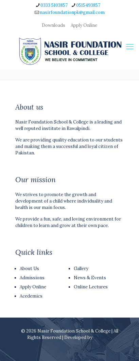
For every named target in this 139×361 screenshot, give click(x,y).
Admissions (32, 278)
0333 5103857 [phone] (54, 5)
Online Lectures (91, 287)
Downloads (53, 25)
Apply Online (84, 25)
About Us (29, 268)
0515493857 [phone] (88, 5)
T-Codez (102, 337)
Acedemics (31, 296)
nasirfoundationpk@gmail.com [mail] (72, 12)
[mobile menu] (130, 46)
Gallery (81, 268)
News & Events (90, 278)
